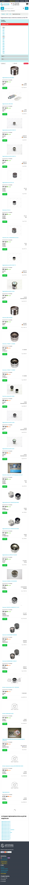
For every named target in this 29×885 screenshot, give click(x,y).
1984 (3, 45)
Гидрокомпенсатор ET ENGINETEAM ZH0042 (10, 502)
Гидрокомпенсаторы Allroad (6, 832)
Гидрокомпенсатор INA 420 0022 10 (9, 156)
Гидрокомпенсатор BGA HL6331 (8, 448)
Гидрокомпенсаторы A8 (5, 831)
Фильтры (26, 63)
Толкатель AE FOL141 (6, 210)
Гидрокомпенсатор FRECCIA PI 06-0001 (9, 554)
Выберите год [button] (5, 24)
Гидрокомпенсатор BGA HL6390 (8, 422)
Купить (4, 88)
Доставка (17, 1)
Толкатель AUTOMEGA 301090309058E (9, 581)
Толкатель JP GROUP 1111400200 (8, 343)
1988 (3, 51)
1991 (3, 30)
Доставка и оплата (4, 868)
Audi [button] (3, 56)
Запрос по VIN (12, 1)
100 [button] (3, 59)
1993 (3, 33)
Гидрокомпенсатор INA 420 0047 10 (9, 265)
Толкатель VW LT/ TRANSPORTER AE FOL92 (10, 237)
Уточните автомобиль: (3, 21)
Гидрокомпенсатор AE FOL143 (8, 182)
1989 (3, 53)
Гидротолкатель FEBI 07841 (7, 103)
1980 (3, 38)
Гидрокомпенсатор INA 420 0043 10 (9, 130)
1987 (3, 49)
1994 (3, 35)
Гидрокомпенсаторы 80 (5, 821)
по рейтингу (3, 63)
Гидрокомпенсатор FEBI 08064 (8, 77)
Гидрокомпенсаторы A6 (5, 828)
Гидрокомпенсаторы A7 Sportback (7, 829)
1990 (3, 29)
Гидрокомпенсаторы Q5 (5, 835)
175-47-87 (15, 3)
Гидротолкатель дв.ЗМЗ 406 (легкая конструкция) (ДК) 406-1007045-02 (13, 740)
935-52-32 (15, 5)
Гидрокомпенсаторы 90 (5, 822)
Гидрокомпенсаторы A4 (5, 825)
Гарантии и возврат (4, 870)
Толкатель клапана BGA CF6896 (8, 396)
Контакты (22, 1)
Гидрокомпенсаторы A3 (5, 824)
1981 (3, 40)
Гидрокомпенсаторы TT (5, 839)
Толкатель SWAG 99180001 (7, 317)
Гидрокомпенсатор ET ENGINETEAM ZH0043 (10, 528)
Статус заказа (3, 873)
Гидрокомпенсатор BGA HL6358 (8, 291)
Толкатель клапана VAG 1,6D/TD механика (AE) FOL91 (12, 475)
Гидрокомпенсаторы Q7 (5, 836)
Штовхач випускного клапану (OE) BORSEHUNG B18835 (12, 766)
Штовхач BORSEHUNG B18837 (8, 713)
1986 (3, 48)
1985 (3, 46)
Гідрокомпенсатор (5, 792)
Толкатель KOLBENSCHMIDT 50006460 (9, 634)
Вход (26, 1)
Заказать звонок (4, 861)
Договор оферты (4, 871)
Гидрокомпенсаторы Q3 (5, 833)
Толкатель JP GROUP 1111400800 (8, 370)
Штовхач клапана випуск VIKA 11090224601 (10, 687)
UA (3, 1)
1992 (3, 32)
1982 (3, 41)
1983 (3, 43)
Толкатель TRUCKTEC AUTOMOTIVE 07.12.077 (10, 607)
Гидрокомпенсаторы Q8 (5, 837)
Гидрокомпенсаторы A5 (5, 827)
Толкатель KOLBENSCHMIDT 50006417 (9, 661)
